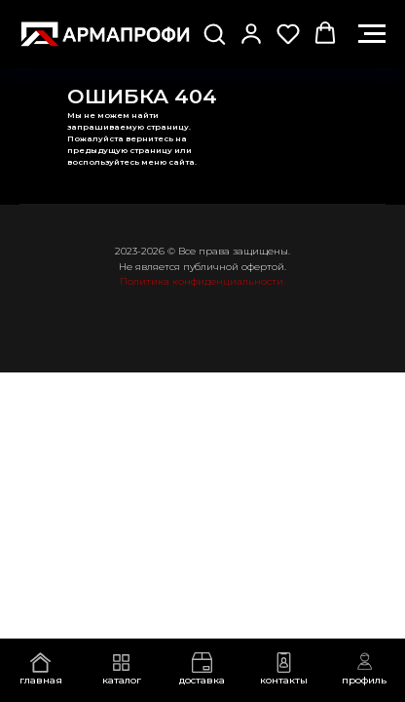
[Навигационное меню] (372, 34)
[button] (214, 33)
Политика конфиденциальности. (202, 281)
